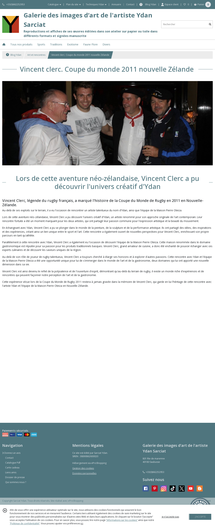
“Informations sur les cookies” (122, 520)
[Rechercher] (210, 24)
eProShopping (75, 500)
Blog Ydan (13, 54)
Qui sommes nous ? (15, 482)
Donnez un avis (11, 453)
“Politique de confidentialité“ (25, 523)
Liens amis (10, 472)
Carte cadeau (12, 467)
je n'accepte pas (170, 516)
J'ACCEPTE (200, 516)
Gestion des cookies (83, 468)
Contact (130, 4)
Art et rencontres (36, 54)
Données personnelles (84, 473)
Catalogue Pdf (12, 462)
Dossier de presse (15, 477)
